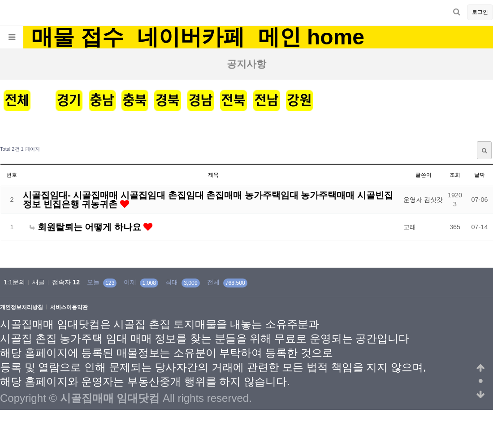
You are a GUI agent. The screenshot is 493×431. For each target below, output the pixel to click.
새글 (38, 282)
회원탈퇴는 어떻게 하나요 (86, 227)
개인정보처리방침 (21, 307)
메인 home (311, 37)
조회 (455, 175)
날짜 (479, 175)
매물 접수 (77, 37)
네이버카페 (191, 37)
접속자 (66, 282)
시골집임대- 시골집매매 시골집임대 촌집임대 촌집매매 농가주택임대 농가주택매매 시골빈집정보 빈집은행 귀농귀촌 (208, 199)
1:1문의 (14, 282)
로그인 (480, 12)
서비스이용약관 (69, 307)
